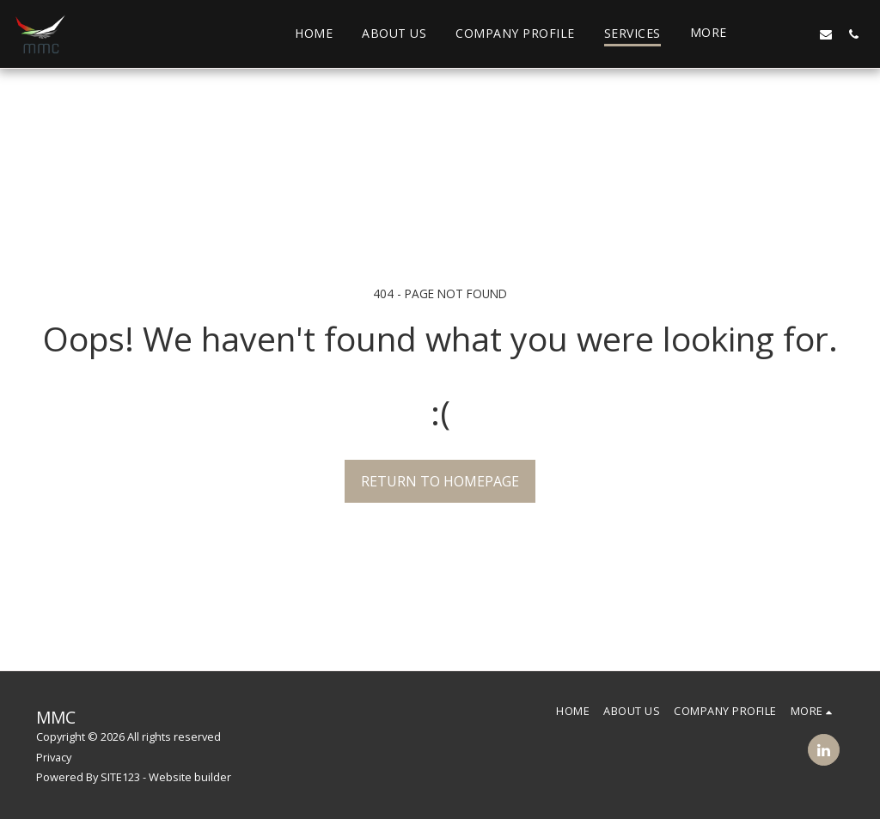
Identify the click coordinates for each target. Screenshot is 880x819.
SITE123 (120, 777)
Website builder (190, 777)
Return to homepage (440, 481)
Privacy (53, 757)
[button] (771, 34)
